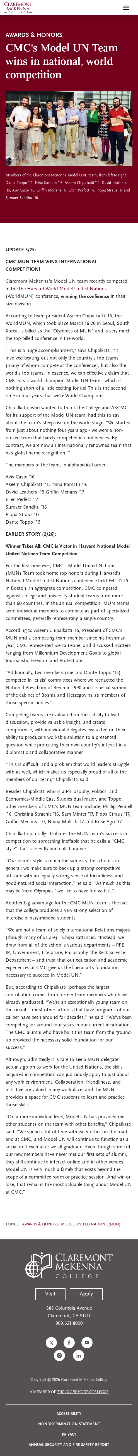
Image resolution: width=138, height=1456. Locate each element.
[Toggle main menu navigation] (126, 7)
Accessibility (69, 1414)
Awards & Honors (40, 1224)
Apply (86, 1294)
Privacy (69, 1435)
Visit (50, 1294)
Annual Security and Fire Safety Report (69, 1445)
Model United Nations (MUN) (90, 1224)
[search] (114, 8)
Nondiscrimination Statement (69, 1424)
